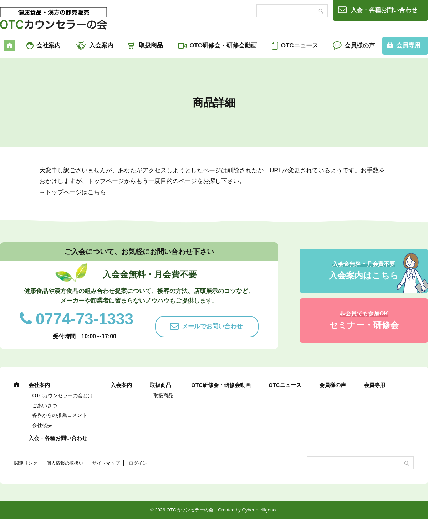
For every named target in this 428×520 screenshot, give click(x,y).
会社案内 (48, 45)
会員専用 (374, 385)
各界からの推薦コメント (59, 415)
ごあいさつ (44, 405)
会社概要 (42, 425)
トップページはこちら (75, 192)
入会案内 (101, 45)
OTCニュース (299, 45)
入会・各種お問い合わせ (384, 10)
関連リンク (25, 463)
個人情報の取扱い (64, 463)
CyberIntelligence (259, 510)
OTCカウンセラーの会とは (62, 395)
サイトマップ (106, 463)
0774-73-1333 (84, 319)
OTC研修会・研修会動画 (223, 45)
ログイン (138, 463)
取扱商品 (151, 45)
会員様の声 (360, 45)
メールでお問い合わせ (212, 326)
